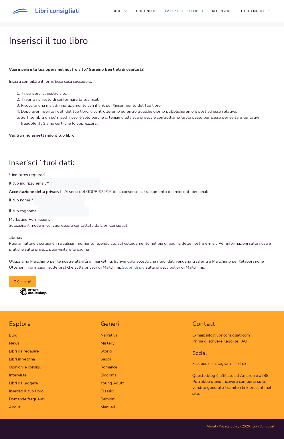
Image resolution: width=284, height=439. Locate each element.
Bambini (108, 399)
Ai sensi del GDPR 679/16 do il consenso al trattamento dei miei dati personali (136, 191)
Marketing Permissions (29, 219)
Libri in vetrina (22, 359)
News (14, 343)
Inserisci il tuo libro (184, 11)
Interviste (18, 375)
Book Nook (146, 11)
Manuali (108, 407)
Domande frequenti (27, 399)
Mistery (107, 343)
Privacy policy (229, 426)
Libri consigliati (57, 11)
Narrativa (109, 335)
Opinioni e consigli (25, 367)
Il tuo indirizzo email (29, 183)
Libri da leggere (23, 383)
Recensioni (221, 11)
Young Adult (112, 383)
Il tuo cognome (23, 211)
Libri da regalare (24, 351)
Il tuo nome (21, 200)
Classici (107, 391)
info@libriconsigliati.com (228, 335)
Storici (106, 351)
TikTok (240, 363)
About (15, 407)
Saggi (106, 359)
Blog (122, 11)
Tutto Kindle (257, 11)
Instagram (221, 363)
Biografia (108, 375)
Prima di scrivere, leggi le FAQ (219, 341)
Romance (109, 367)
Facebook (200, 363)
